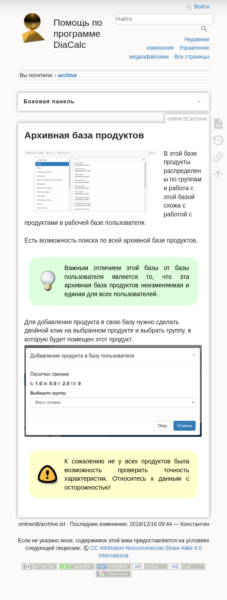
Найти (205, 28)
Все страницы (191, 57)
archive (67, 75)
